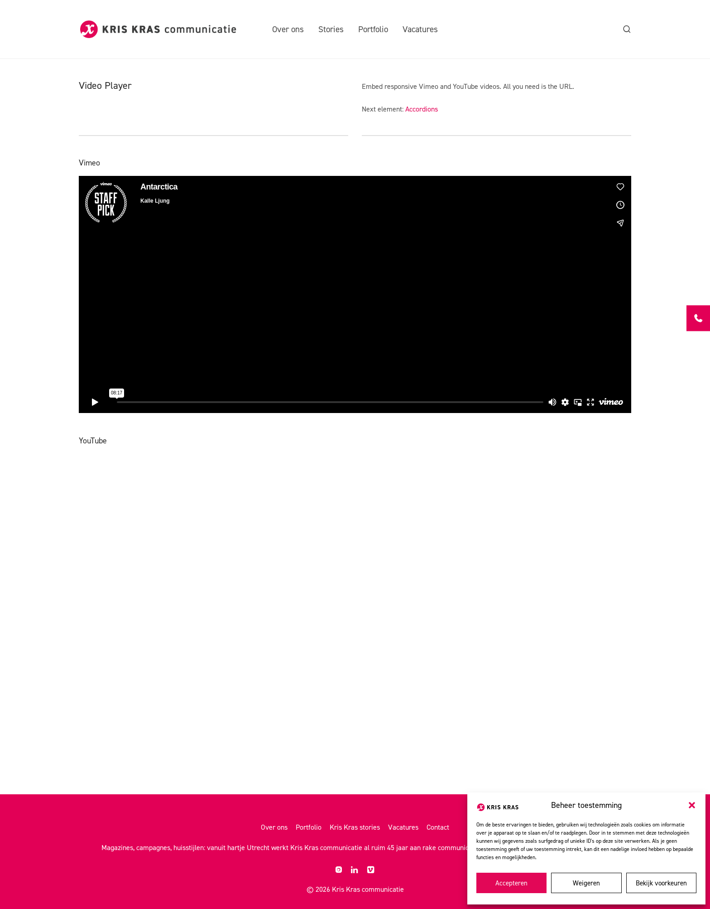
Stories (331, 29)
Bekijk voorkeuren (661, 883)
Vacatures (420, 29)
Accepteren (511, 883)
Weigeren (586, 883)
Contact (438, 827)
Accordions (421, 109)
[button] (691, 805)
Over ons (288, 29)
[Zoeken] (626, 29)
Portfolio (373, 29)
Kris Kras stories (355, 827)
